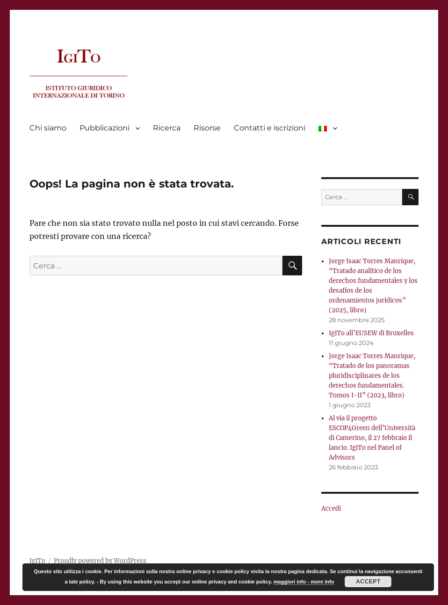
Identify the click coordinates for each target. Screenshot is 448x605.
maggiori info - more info (304, 581)
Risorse (207, 127)
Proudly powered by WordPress (100, 561)
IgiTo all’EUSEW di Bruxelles (371, 333)
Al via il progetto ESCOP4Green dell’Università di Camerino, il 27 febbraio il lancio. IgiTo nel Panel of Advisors (372, 437)
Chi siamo (47, 127)
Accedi (331, 508)
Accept (368, 581)
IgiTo (37, 561)
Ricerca (167, 127)
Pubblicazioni (104, 127)
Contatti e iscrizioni (269, 127)
